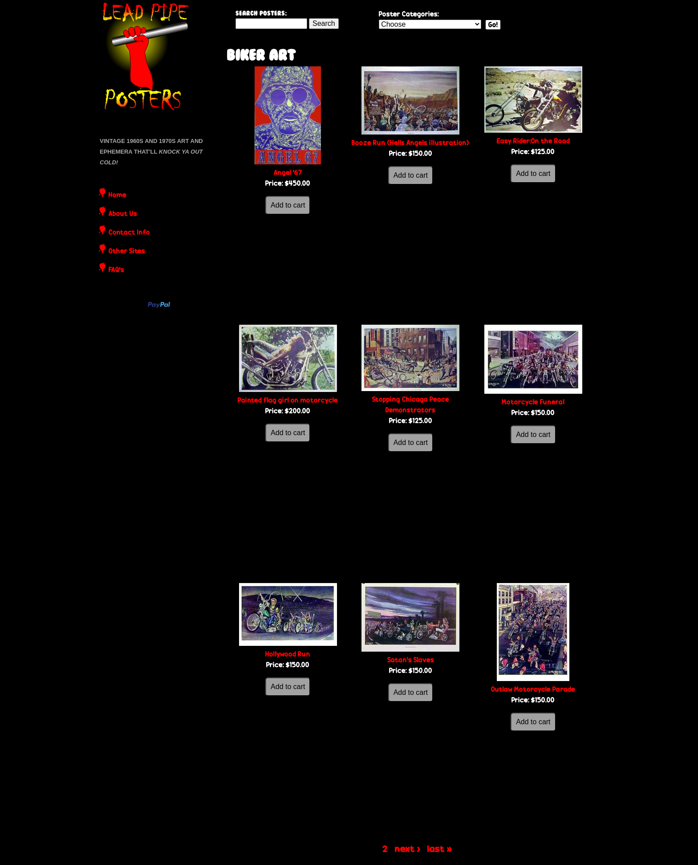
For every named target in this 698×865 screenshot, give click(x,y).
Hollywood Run (287, 654)
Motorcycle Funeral (533, 402)
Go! (493, 24)
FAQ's (116, 270)
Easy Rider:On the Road (533, 141)
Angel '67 (288, 172)
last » (439, 848)
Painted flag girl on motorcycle (288, 400)
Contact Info (129, 233)
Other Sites (127, 252)
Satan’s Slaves (410, 660)
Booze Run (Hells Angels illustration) (410, 142)
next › (407, 848)
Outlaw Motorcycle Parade (533, 689)
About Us (123, 214)
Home (117, 196)
